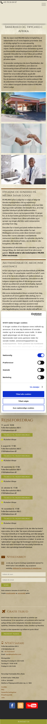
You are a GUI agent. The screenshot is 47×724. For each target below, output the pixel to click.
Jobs (3, 698)
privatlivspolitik (10, 593)
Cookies (4, 687)
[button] (23, 107)
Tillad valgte (23, 401)
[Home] (23, 5)
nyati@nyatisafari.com (13, 654)
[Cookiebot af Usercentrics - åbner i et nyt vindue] (34, 314)
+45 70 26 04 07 (10, 2)
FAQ (2, 690)
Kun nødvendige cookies (23, 408)
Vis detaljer (34, 387)
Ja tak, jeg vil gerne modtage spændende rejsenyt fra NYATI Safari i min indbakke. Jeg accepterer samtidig (22, 565)
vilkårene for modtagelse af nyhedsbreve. (27, 568)
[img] (23, 107)
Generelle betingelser (8, 692)
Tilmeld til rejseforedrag (17, 435)
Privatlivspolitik (6, 695)
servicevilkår (21, 593)
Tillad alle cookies (23, 394)
